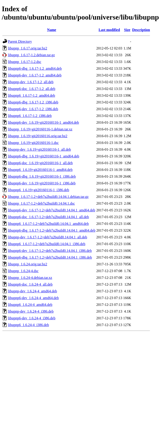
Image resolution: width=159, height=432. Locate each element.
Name (51, 30)
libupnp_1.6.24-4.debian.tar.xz (30, 278)
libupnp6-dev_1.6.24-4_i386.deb (31, 318)
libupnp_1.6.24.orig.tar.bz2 (27, 264)
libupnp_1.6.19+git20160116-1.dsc (33, 143)
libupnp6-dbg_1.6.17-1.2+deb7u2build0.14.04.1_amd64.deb (51, 230)
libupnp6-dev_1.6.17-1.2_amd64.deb (34, 75)
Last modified (109, 30)
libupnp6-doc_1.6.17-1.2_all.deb (31, 89)
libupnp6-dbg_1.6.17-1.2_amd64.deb (35, 68)
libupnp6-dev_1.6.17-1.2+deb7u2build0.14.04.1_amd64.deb (51, 210)
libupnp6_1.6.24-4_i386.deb (28, 325)
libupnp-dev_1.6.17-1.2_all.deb (31, 82)
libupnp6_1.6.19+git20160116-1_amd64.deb (40, 170)
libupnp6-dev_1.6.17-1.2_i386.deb (33, 109)
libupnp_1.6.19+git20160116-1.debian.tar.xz (40, 129)
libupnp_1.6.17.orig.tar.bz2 (27, 48)
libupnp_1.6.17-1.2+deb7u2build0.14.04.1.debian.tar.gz (48, 197)
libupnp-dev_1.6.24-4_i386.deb (31, 311)
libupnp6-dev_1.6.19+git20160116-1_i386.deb (42, 183)
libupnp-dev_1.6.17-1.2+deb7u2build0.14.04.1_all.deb (47, 237)
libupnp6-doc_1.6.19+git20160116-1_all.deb (40, 163)
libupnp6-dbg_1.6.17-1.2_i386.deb (33, 102)
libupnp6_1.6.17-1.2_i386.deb (30, 116)
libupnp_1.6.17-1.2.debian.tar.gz (31, 55)
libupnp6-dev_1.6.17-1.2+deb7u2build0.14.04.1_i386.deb (50, 251)
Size (127, 30)
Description (141, 30)
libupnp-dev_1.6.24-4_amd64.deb (32, 291)
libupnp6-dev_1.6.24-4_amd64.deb (33, 298)
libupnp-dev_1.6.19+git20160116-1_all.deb (39, 149)
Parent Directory (20, 41)
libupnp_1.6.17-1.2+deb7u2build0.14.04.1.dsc (41, 203)
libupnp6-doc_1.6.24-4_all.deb (30, 284)
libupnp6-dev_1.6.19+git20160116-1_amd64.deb (43, 122)
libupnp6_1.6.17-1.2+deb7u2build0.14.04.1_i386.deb (46, 244)
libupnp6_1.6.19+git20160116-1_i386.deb (38, 190)
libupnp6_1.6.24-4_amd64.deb (30, 305)
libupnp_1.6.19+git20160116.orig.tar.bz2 (37, 136)
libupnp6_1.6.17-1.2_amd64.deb (31, 95)
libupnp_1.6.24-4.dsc (23, 271)
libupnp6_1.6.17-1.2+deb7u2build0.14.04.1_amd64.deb (48, 224)
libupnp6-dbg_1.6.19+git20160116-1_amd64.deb (43, 156)
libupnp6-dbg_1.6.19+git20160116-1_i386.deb (42, 176)
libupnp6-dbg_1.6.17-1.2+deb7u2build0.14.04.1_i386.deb (50, 257)
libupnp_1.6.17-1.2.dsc (24, 62)
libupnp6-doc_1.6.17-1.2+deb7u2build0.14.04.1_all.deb (48, 217)
